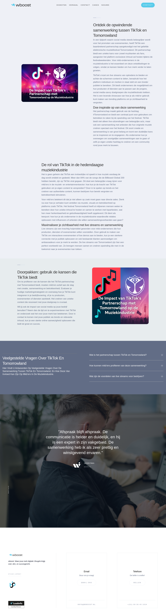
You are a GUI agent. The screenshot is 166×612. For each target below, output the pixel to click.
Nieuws (105, 5)
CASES (95, 5)
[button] (126, 354)
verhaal (73, 5)
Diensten (62, 5)
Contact (85, 5)
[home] (21, 5)
